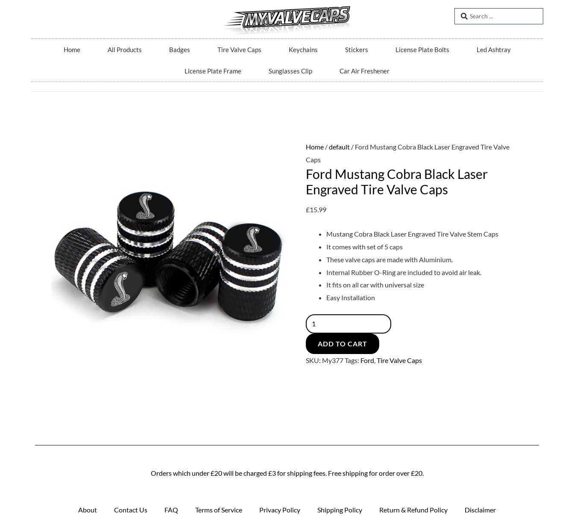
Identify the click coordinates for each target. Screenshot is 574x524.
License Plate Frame (212, 71)
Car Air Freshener (365, 71)
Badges (179, 49)
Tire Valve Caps (239, 49)
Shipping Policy (339, 510)
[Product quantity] (350, 324)
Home (72, 49)
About (87, 510)
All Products (125, 49)
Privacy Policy (279, 510)
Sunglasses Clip (290, 71)
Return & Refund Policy (413, 510)
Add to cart (342, 344)
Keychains (303, 49)
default (339, 147)
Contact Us (130, 510)
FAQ (171, 510)
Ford (367, 361)
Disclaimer (480, 510)
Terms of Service (218, 510)
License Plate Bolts (422, 49)
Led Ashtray (494, 49)
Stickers (356, 49)
